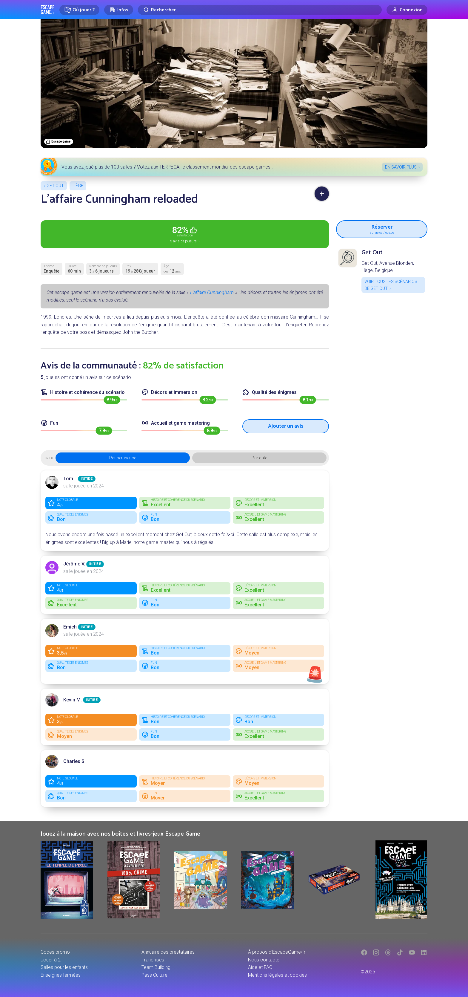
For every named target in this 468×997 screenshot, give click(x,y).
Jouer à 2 (51, 960)
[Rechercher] (260, 10)
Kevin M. (72, 700)
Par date (259, 457)
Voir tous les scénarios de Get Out (390, 284)
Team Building (155, 967)
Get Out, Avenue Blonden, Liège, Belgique (387, 266)
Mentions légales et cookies (277, 975)
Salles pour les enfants (64, 967)
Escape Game (48, 9)
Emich (70, 627)
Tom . (70, 478)
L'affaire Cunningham (212, 292)
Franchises (152, 960)
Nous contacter (264, 960)
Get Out (55, 185)
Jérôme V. (74, 564)
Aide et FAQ (260, 967)
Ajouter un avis (286, 426)
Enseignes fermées (61, 975)
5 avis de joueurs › (185, 234)
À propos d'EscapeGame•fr (276, 952)
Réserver (382, 229)
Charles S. (74, 761)
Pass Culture (154, 975)
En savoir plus (401, 167)
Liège (78, 185)
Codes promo (55, 952)
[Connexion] (407, 10)
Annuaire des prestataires (168, 952)
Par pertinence (122, 457)
